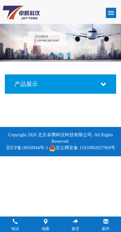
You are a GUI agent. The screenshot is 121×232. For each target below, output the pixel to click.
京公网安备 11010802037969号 (82, 147)
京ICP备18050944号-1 (27, 147)
